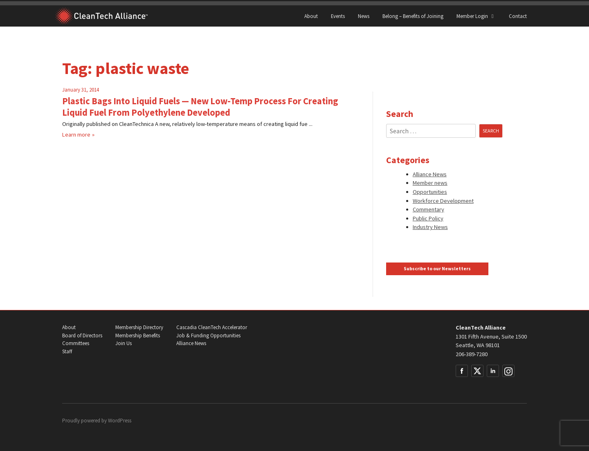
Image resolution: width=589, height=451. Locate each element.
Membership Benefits (137, 335)
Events (338, 16)
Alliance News (430, 174)
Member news (430, 182)
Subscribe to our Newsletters (437, 268)
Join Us (123, 343)
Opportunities (430, 191)
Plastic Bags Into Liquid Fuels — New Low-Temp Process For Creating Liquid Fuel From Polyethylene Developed (200, 106)
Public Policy (428, 218)
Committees (75, 343)
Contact (518, 16)
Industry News (430, 227)
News (363, 16)
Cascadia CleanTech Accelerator (211, 327)
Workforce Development (443, 200)
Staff (67, 351)
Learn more (76, 134)
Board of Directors (82, 335)
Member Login (476, 16)
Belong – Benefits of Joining (412, 16)
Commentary (428, 209)
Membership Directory (139, 327)
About (311, 16)
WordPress (119, 420)
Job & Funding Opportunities (208, 335)
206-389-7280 (472, 354)
